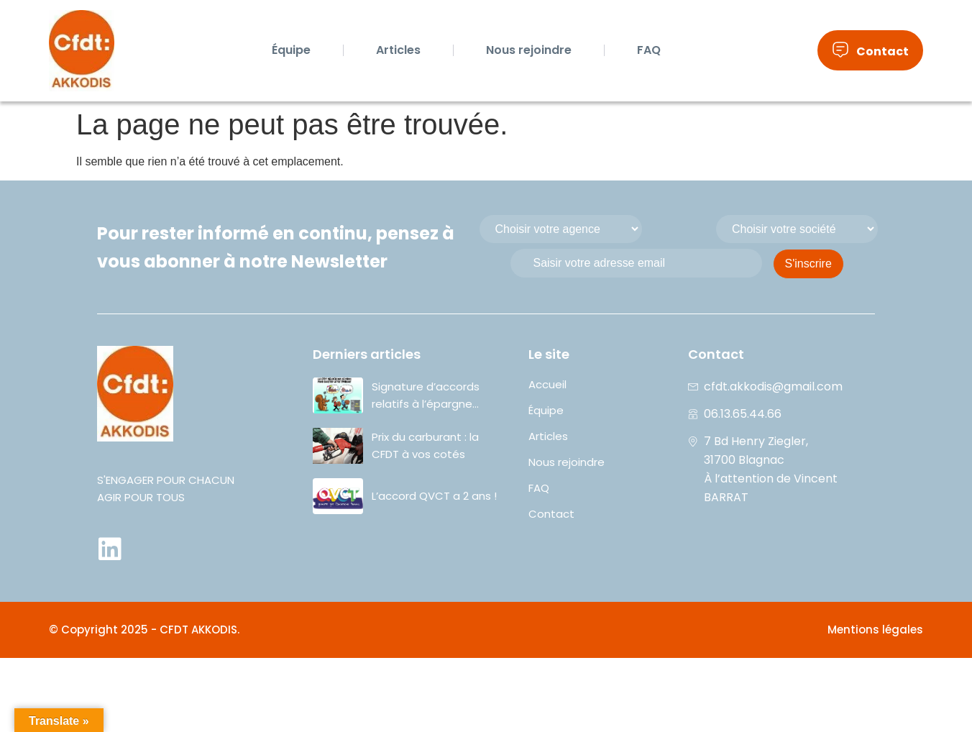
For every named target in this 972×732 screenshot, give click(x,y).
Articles (398, 50)
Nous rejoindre (529, 50)
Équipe (291, 50)
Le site (548, 354)
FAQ (649, 50)
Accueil (547, 385)
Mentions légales (875, 629)
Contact (551, 514)
